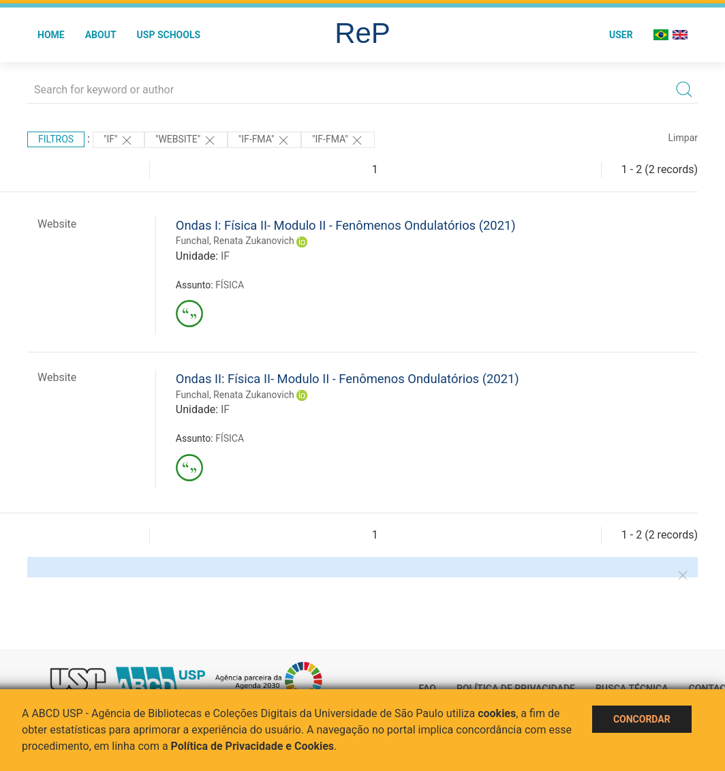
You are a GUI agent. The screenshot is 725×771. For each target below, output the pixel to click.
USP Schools (169, 34)
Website (56, 223)
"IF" (119, 140)
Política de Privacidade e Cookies (253, 746)
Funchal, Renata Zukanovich (235, 240)
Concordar (641, 719)
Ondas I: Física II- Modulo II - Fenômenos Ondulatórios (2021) (346, 225)
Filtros (56, 139)
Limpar (683, 137)
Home (51, 34)
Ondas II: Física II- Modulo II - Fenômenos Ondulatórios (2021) (347, 379)
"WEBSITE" (186, 140)
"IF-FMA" (264, 140)
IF (225, 256)
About (101, 34)
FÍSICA (229, 284)
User (621, 34)
